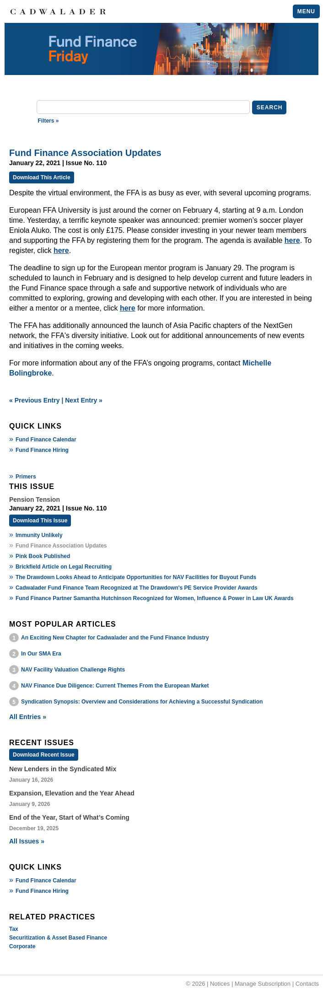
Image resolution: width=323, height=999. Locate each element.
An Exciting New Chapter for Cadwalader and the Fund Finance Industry (115, 637)
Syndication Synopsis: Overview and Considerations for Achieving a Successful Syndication (142, 701)
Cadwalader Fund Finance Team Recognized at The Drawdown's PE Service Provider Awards (137, 588)
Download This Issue (40, 520)
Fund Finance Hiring (42, 450)
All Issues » (26, 841)
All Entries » (27, 716)
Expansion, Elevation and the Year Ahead (72, 793)
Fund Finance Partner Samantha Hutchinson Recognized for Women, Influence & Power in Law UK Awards (155, 598)
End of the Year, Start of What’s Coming (69, 817)
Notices (220, 983)
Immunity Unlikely (39, 535)
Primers (26, 476)
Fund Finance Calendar (46, 439)
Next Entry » (83, 400)
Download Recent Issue (44, 755)
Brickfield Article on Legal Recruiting (64, 567)
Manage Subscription (263, 983)
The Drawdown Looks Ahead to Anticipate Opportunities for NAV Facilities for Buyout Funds (136, 577)
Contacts (307, 983)
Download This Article (41, 177)
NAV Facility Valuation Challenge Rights (73, 669)
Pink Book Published (43, 556)
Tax (13, 929)
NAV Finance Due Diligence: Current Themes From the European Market (115, 685)
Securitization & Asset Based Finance (58, 938)
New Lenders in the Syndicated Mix (62, 769)
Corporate (22, 946)
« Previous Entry (34, 400)
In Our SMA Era (41, 653)
